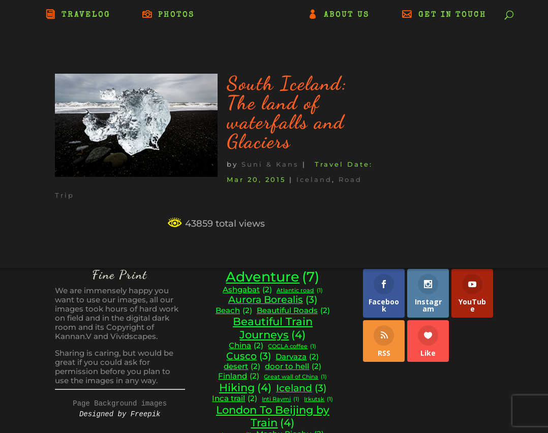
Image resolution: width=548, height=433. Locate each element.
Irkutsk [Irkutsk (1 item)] (318, 399)
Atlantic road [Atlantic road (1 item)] (300, 291)
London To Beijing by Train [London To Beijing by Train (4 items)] (272, 416)
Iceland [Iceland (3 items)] (301, 388)
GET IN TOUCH (452, 15)
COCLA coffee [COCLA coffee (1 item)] (292, 347)
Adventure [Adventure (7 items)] (272, 277)
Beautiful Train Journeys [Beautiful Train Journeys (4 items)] (273, 328)
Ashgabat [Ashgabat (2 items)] (247, 290)
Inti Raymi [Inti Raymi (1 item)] (280, 399)
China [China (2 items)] (246, 346)
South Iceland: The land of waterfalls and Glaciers (287, 112)
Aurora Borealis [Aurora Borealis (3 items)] (272, 299)
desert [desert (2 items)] (242, 367)
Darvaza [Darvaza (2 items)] (297, 357)
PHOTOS (176, 15)
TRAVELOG (86, 15)
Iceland (314, 179)
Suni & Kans (270, 164)
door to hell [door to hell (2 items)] (293, 367)
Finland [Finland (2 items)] (238, 376)
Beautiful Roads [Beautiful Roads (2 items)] (293, 311)
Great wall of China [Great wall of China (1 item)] (295, 377)
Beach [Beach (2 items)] (234, 311)
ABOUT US (347, 15)
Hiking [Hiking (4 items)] (245, 387)
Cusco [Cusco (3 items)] (248, 356)
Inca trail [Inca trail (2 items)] (234, 399)
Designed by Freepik (120, 414)
